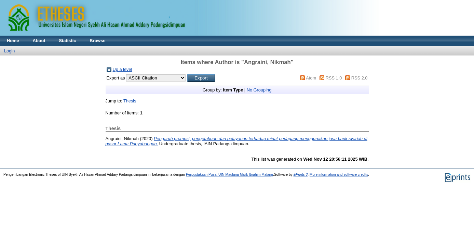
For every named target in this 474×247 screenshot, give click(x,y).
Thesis (129, 100)
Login (9, 50)
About (39, 40)
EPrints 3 (301, 174)
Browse (97, 40)
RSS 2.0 (359, 78)
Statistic (67, 40)
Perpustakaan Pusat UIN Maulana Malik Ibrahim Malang (229, 174)
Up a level (122, 69)
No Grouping (259, 89)
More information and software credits (339, 174)
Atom (311, 78)
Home (13, 40)
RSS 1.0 (334, 78)
